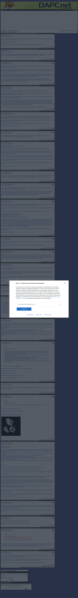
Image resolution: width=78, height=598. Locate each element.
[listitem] (39, 304)
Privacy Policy (47, 314)
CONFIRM (24, 309)
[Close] (65, 283)
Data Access (39, 314)
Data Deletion (30, 314)
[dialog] (39, 299)
